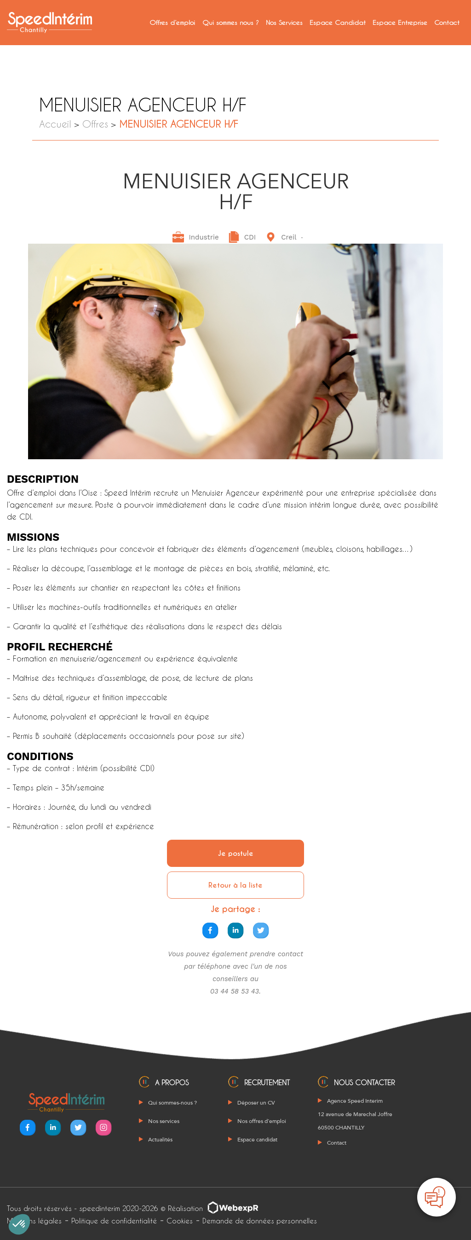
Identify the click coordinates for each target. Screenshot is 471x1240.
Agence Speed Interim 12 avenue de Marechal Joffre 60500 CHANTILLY (355, 1114)
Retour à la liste (235, 885)
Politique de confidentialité (114, 1221)
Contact (447, 22)
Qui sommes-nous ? (172, 1103)
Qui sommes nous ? (230, 22)
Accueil (55, 123)
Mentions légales (34, 1221)
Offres (95, 123)
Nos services (163, 1121)
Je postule (235, 853)
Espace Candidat (338, 22)
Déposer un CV (256, 1103)
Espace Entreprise (400, 22)
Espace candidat (257, 1139)
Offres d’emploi (172, 22)
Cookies (180, 1221)
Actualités (160, 1139)
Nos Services (284, 22)
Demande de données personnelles (259, 1221)
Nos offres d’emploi (261, 1121)
